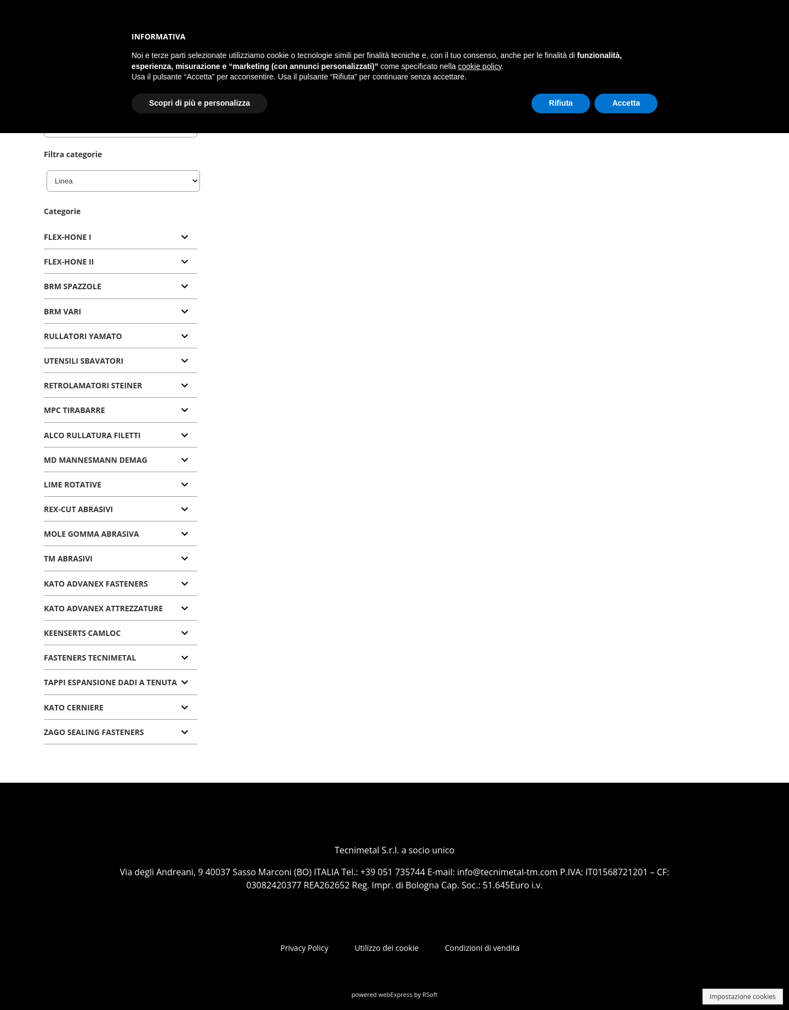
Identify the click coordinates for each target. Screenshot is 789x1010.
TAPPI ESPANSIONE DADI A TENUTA (110, 682)
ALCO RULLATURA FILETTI (92, 435)
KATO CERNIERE (74, 707)
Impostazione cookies (743, 996)
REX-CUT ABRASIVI (78, 509)
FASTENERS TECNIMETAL (90, 657)
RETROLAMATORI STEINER (93, 385)
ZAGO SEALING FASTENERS (94, 732)
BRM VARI (62, 311)
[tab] (120, 237)
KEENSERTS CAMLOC (82, 633)
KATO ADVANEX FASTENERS (96, 583)
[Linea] (123, 181)
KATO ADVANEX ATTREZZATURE (103, 608)
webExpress (396, 994)
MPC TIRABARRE (74, 410)
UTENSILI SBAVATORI (83, 360)
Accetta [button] (626, 103)
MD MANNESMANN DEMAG (95, 460)
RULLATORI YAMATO (83, 336)
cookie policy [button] (479, 66)
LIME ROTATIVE (72, 484)
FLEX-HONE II (69, 261)
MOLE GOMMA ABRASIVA (91, 534)
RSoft (430, 994)
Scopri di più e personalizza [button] (199, 103)
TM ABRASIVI (68, 558)
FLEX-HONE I (68, 237)
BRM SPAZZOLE (72, 286)
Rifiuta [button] (561, 103)
